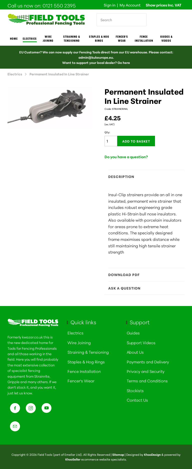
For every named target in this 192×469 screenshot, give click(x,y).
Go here (124, 62)
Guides (133, 332)
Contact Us (137, 400)
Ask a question (144, 288)
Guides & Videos (166, 38)
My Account (130, 4)
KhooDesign (152, 454)
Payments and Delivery (148, 361)
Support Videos (141, 342)
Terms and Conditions (147, 380)
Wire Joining (79, 342)
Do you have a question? (126, 156)
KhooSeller (72, 459)
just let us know (20, 392)
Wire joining (48, 38)
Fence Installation (144, 38)
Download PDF (144, 274)
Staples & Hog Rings (99, 38)
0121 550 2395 (59, 5)
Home (14, 38)
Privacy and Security (145, 371)
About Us (135, 352)
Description (144, 176)
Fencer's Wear (122, 38)
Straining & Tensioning (71, 38)
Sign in (110, 4)
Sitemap (118, 454)
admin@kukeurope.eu (95, 57)
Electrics (30, 38)
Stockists (135, 390)
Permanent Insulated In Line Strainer (59, 73)
